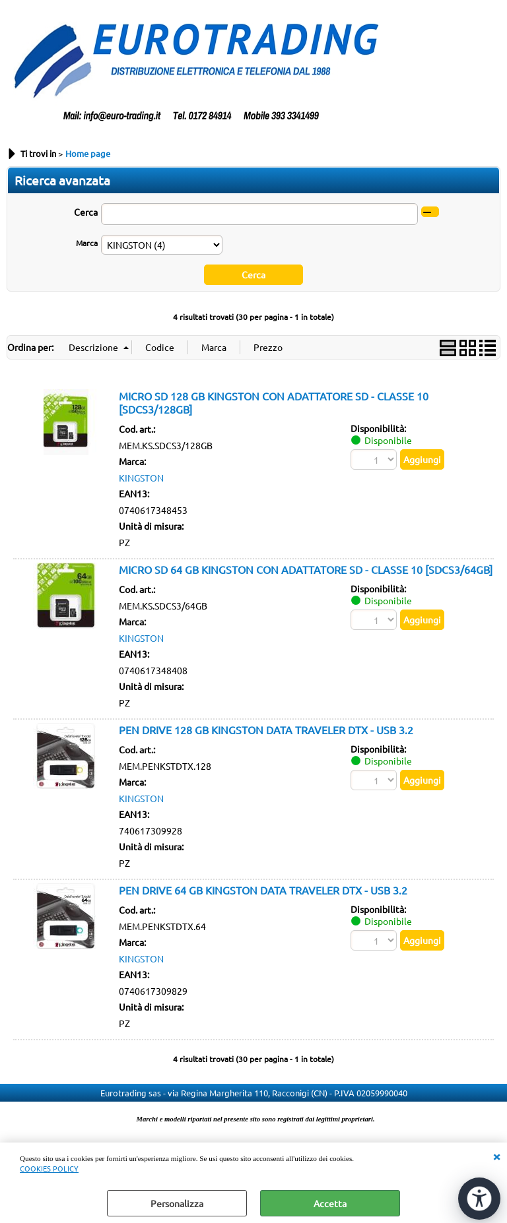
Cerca (86, 212)
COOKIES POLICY (49, 1168)
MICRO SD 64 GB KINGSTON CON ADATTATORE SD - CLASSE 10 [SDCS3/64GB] (305, 569)
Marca (87, 242)
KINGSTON (141, 478)
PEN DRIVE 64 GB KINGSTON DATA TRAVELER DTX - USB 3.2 (263, 889)
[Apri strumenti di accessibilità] (479, 1198)
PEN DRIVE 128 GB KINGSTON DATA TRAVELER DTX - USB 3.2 (266, 729)
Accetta (330, 1203)
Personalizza (177, 1203)
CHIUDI (496, 1155)
